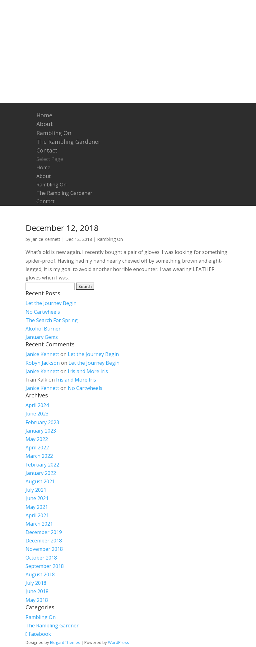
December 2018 (44, 540)
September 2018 (45, 566)
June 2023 (37, 413)
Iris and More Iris (88, 371)
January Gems (42, 337)
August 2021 (40, 481)
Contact (47, 150)
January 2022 (41, 473)
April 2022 (37, 447)
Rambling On (53, 133)
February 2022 (42, 464)
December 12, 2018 (62, 227)
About (44, 124)
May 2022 (37, 439)
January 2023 (41, 430)
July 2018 (36, 582)
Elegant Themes (65, 642)
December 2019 (44, 532)
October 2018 (41, 557)
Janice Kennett (45, 239)
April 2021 (37, 515)
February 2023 (42, 422)
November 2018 (44, 549)
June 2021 (37, 498)
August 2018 (40, 574)
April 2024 (37, 405)
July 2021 (36, 489)
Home (44, 115)
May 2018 (37, 600)
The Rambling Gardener (68, 141)
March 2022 (39, 455)
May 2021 (37, 507)
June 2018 (37, 591)
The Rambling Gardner (52, 625)
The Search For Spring (52, 320)
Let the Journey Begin (51, 303)
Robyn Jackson (43, 362)
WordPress (118, 642)
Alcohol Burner (43, 328)
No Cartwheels (43, 311)
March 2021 (39, 523)
